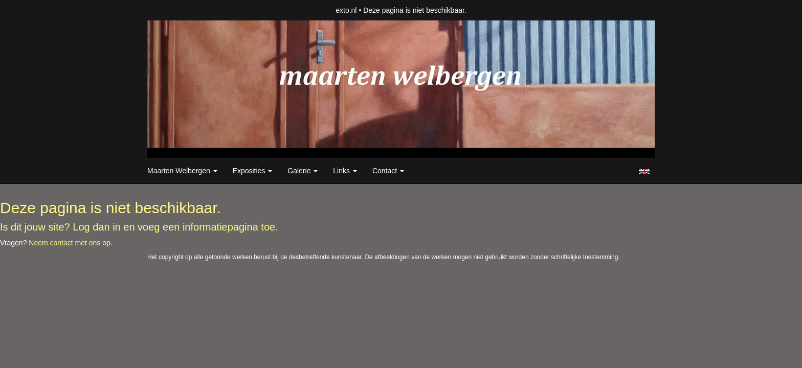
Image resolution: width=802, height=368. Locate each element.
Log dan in (96, 227)
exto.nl (346, 10)
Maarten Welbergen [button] (182, 171)
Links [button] (345, 171)
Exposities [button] (253, 171)
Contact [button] (388, 171)
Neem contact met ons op (69, 243)
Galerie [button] (302, 171)
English (644, 171)
